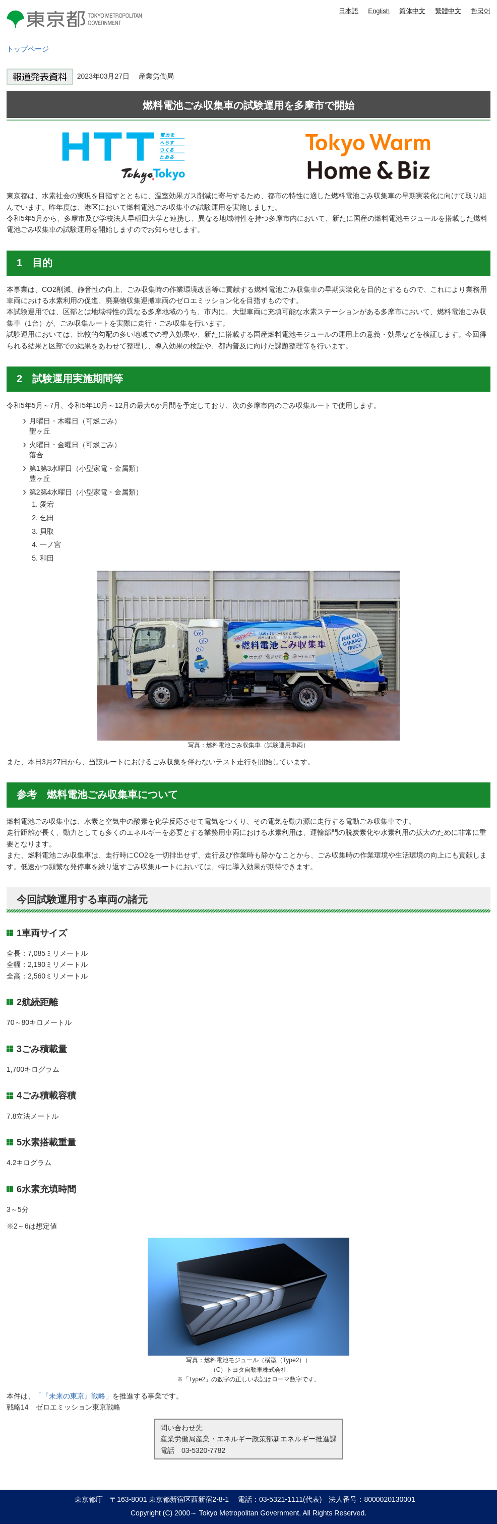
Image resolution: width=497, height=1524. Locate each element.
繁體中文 (448, 11)
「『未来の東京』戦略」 (73, 1396)
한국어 (480, 11)
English (379, 11)
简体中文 (412, 11)
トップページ (28, 49)
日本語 (348, 11)
